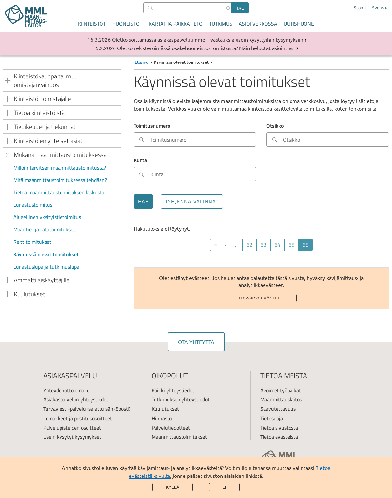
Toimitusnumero (152, 125)
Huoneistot (127, 24)
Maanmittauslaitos (281, 399)
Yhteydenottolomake (66, 390)
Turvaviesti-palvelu (64, 409)
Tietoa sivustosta (279, 428)
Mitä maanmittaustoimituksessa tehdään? (60, 180)
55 (294, 245)
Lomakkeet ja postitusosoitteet (77, 418)
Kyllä (172, 487)
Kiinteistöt (92, 24)
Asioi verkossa (258, 24)
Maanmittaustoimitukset (179, 437)
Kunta (140, 160)
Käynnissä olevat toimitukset (46, 254)
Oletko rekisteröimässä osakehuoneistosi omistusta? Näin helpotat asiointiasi (206, 48)
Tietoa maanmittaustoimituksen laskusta (58, 192)
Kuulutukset (165, 409)
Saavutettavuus (278, 409)
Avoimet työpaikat (280, 390)
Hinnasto (162, 418)
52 (252, 245)
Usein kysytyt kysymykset (72, 437)
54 (280, 245)
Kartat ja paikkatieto (176, 24)
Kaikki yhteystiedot (173, 390)
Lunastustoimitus (32, 205)
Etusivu (141, 62)
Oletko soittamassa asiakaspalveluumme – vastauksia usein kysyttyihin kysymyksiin (207, 39)
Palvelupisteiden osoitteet (72, 428)
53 (266, 245)
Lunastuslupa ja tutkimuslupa (46, 266)
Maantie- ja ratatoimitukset (44, 229)
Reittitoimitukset (32, 242)
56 (308, 246)
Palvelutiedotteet (171, 428)
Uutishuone (299, 24)
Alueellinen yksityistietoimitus (47, 217)
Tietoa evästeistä (279, 437)
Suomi (360, 7)
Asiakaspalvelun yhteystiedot (75, 399)
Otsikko (275, 125)
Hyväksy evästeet (261, 298)
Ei (224, 487)
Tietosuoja (271, 418)
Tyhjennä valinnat (192, 201)
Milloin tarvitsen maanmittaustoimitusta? (59, 168)
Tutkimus (220, 24)
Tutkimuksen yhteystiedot (181, 399)
